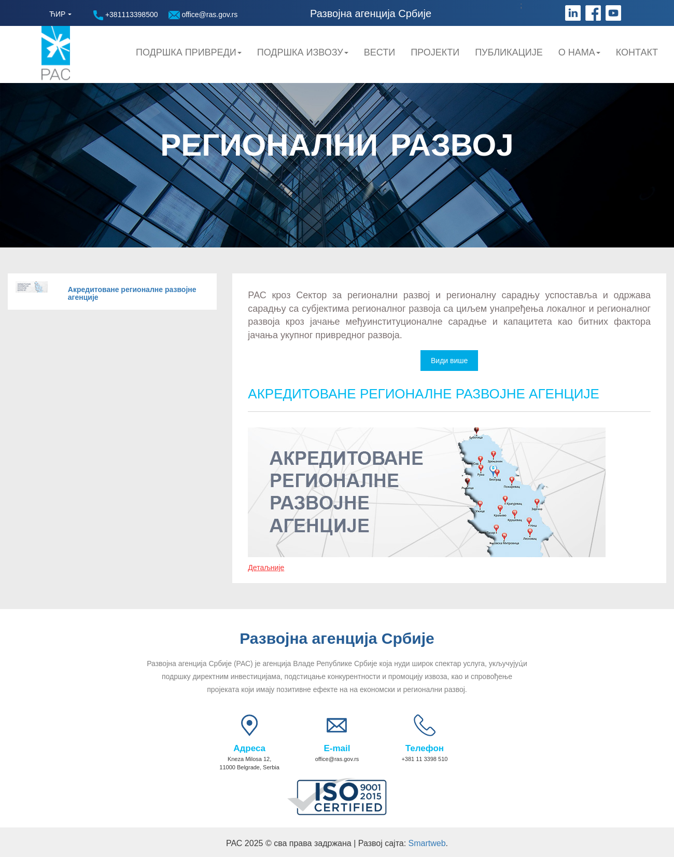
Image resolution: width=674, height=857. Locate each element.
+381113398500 (125, 15)
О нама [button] (579, 52)
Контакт (637, 52)
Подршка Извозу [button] (302, 52)
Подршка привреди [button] (189, 52)
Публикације (509, 52)
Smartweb (427, 843)
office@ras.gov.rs (203, 14)
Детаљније (266, 567)
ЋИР (57, 14)
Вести (379, 52)
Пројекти (435, 52)
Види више (449, 360)
